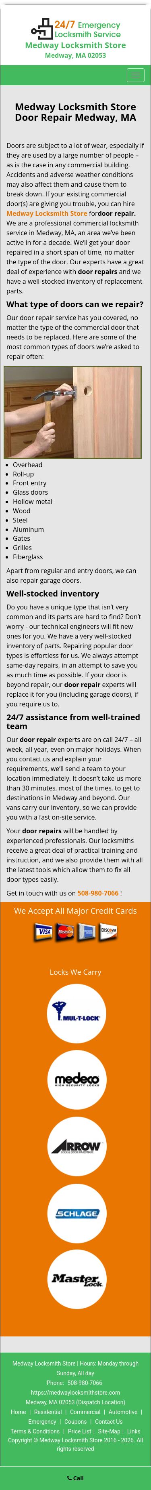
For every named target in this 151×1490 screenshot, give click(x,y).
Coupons (75, 1421)
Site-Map (109, 1431)
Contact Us (109, 1421)
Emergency (42, 1421)
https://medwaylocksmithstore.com (75, 1392)
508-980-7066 (98, 893)
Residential (48, 1412)
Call (75, 1478)
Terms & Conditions (35, 1431)
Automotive (123, 1412)
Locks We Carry (75, 972)
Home (18, 1412)
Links (134, 1431)
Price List (79, 1431)
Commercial (85, 1412)
